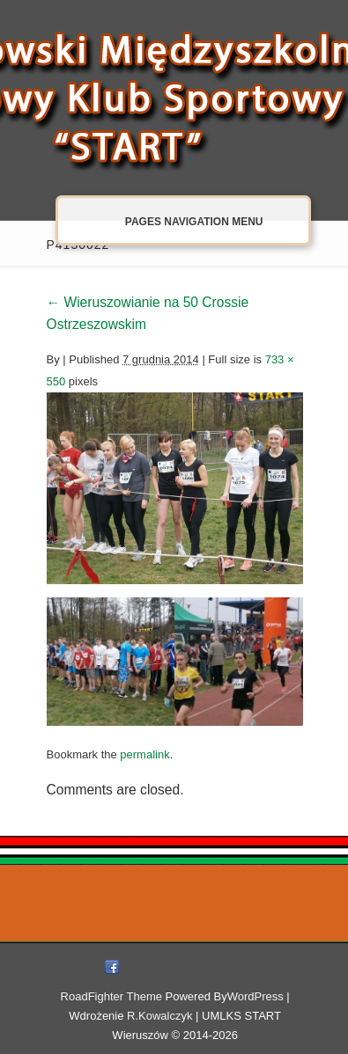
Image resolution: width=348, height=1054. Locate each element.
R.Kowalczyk (159, 1015)
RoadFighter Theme (111, 996)
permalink (144, 754)
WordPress (255, 996)
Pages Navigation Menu (175, 222)
